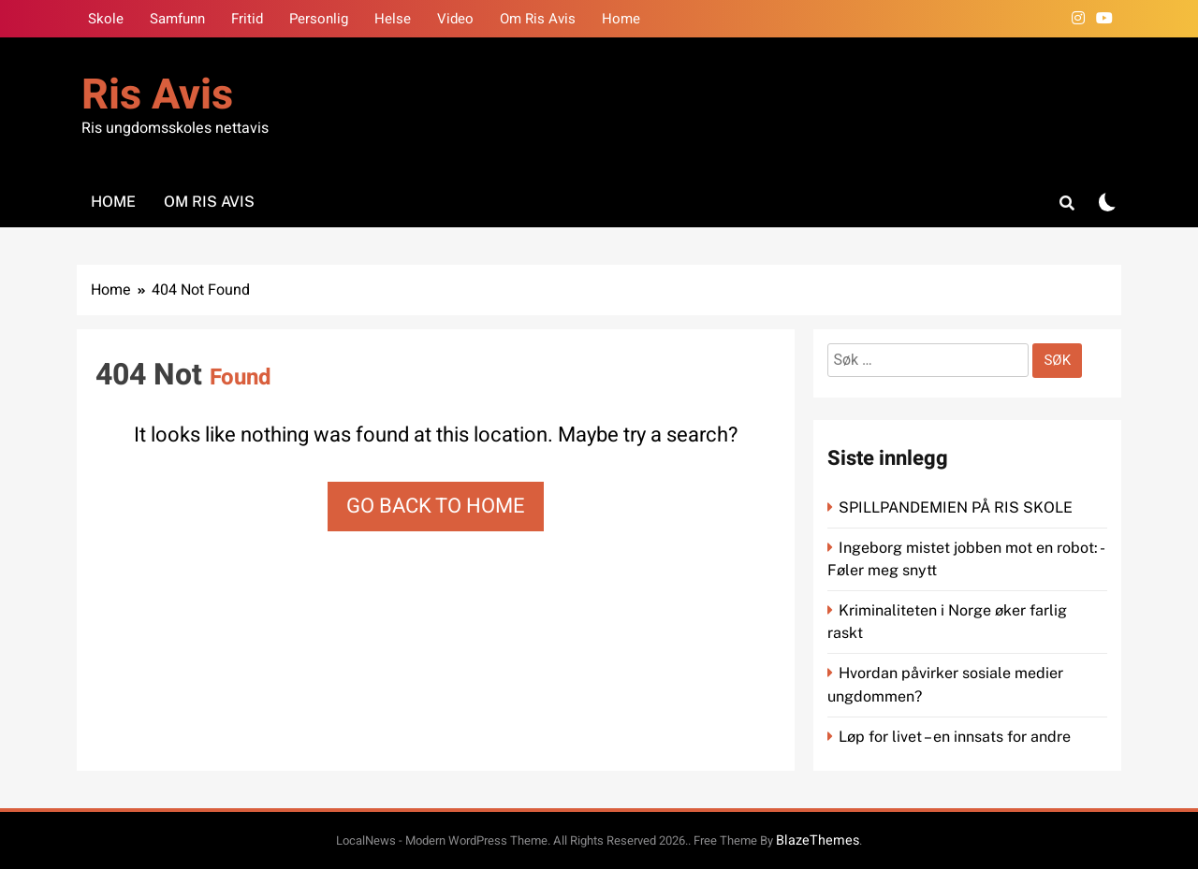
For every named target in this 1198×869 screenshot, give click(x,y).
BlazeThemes (817, 840)
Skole (106, 18)
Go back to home (435, 506)
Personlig (318, 18)
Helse (392, 18)
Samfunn (177, 18)
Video (455, 18)
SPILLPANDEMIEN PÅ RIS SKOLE (957, 507)
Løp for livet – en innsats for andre (955, 737)
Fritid (247, 18)
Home (621, 18)
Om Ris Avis (538, 18)
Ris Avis (157, 95)
